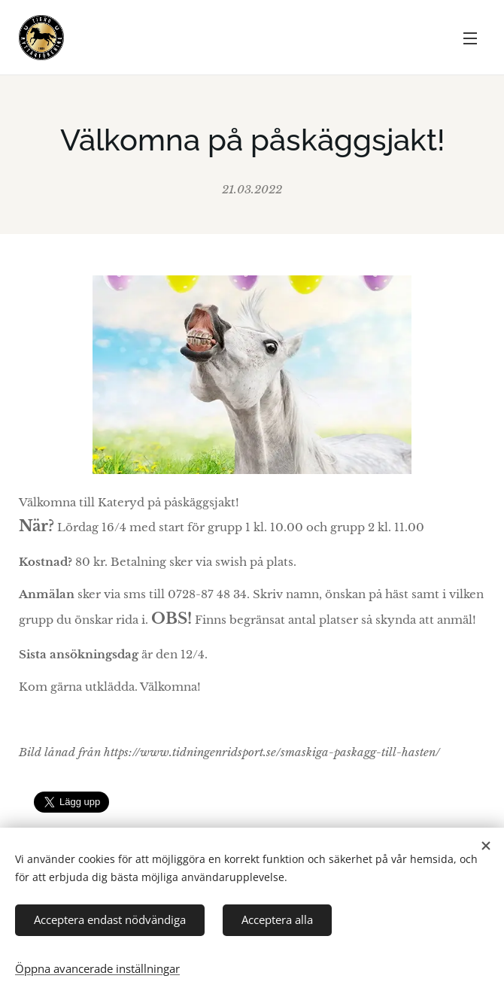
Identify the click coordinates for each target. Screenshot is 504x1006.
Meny (470, 38)
